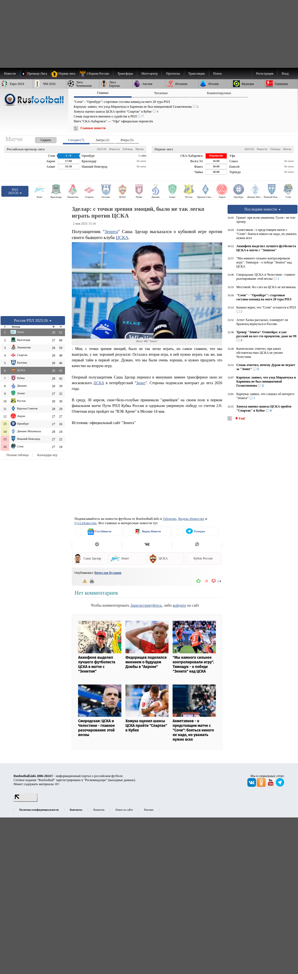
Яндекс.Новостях (191, 519)
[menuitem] (96, 73)
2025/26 (101, 149)
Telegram (169, 519)
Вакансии (99, 809)
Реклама (149, 809)
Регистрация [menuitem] (264, 73)
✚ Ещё (239, 418)
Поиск (217, 73)
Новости (114, 149)
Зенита (111, 231)
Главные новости (93, 128)
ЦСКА (122, 237)
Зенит (140, 383)
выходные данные (121, 780)
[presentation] (40, 139)
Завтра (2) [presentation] (102, 140)
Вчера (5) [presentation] (127, 140)
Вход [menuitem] (285, 73)
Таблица (127, 149)
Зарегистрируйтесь (146, 605)
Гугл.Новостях (85, 523)
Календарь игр (47, 455)
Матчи (139, 149)
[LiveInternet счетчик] (25, 801)
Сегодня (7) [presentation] (76, 140)
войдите (179, 605)
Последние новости (262, 209)
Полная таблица (17, 455)
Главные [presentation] (103, 93)
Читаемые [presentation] (161, 93)
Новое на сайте (124, 809)
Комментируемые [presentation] (219, 93)
